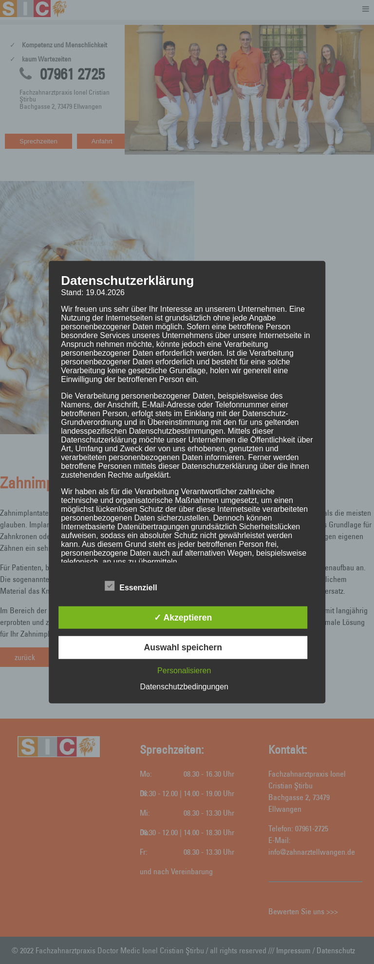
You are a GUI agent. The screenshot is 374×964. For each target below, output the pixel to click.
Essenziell (131, 586)
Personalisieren (184, 670)
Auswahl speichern (183, 647)
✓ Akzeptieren (183, 618)
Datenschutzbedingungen (184, 686)
